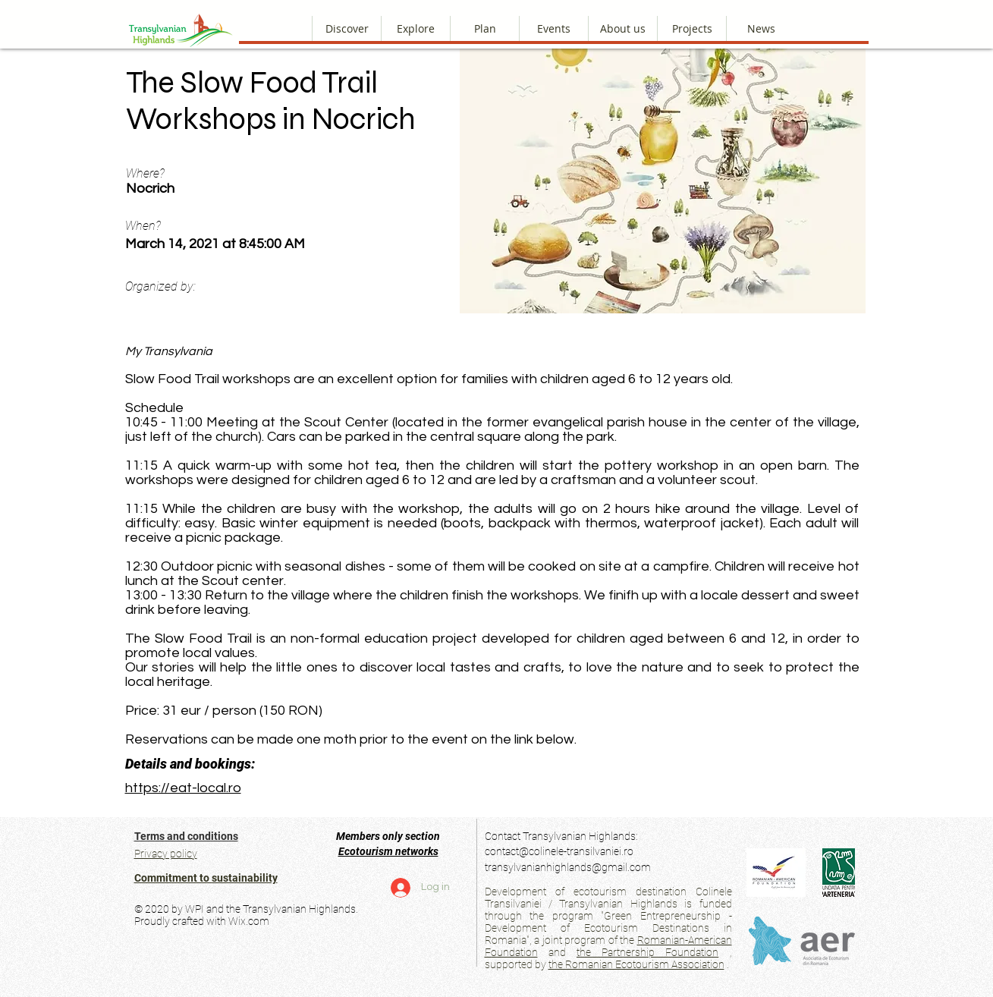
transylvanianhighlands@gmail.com (568, 867)
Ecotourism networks (388, 851)
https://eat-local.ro (183, 788)
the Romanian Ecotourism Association (636, 964)
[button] (622, 28)
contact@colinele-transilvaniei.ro (559, 851)
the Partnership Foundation (647, 952)
